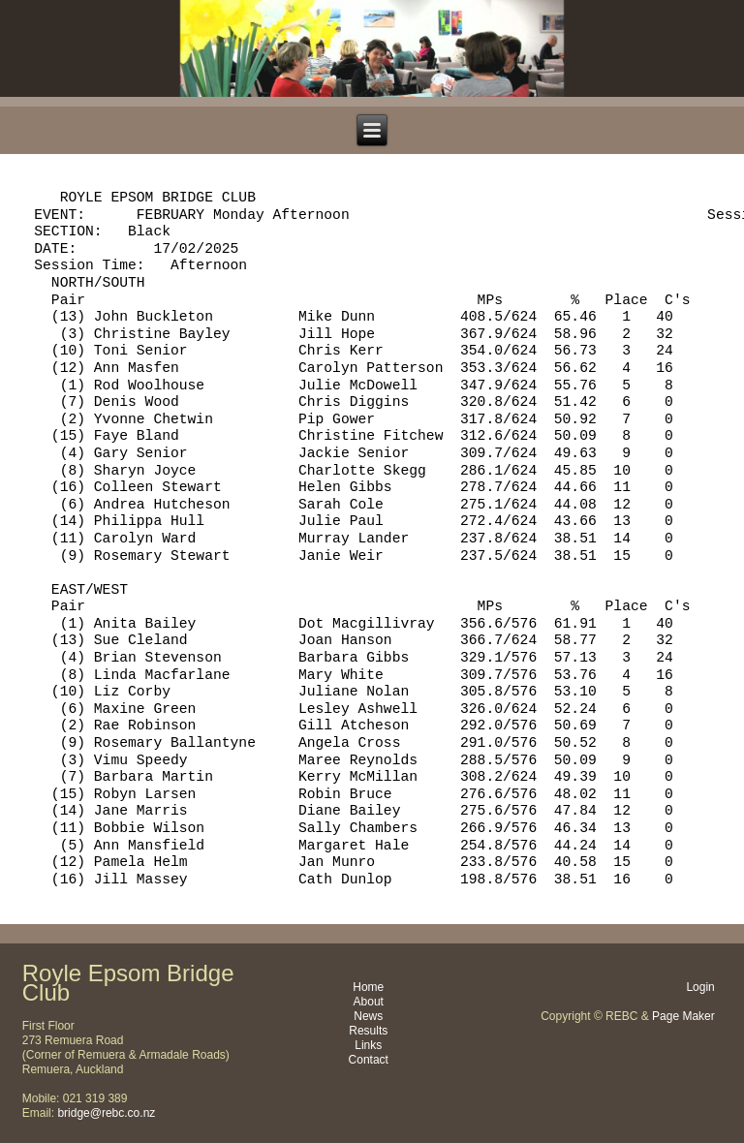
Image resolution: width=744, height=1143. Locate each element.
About (369, 1001)
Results (368, 1030)
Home (368, 987)
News (368, 1016)
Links (368, 1045)
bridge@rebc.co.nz (106, 1113)
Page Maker (683, 1016)
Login (700, 987)
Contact (368, 1059)
